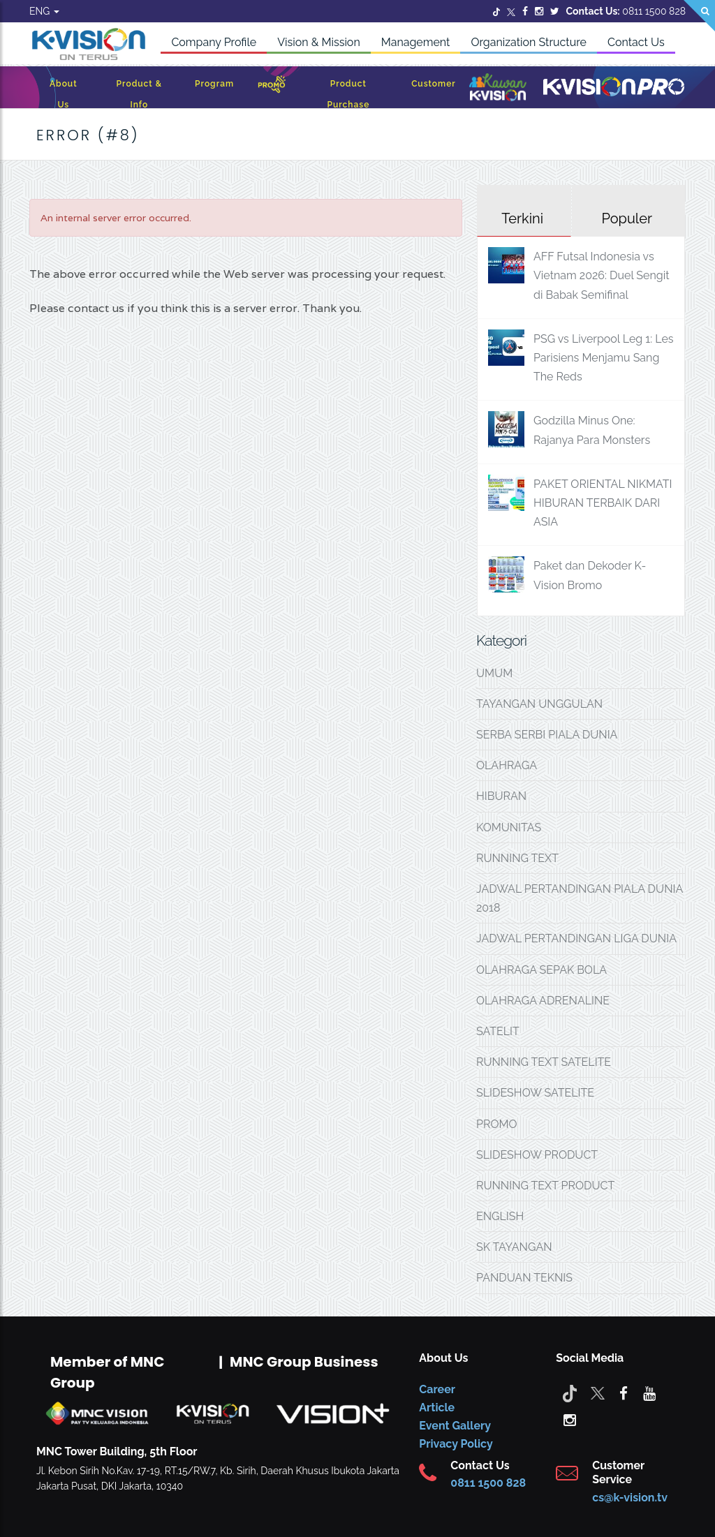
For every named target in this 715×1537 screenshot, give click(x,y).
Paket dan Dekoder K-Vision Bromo (589, 575)
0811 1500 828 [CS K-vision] (488, 1483)
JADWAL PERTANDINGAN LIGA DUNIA (576, 938)
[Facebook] (525, 11)
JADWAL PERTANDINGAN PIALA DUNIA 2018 (579, 898)
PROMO (496, 1124)
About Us (64, 94)
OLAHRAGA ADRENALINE (543, 1000)
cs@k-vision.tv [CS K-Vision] (630, 1497)
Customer (433, 84)
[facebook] (623, 1392)
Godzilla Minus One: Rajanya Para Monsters (591, 430)
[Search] (699, 15)
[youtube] (649, 1392)
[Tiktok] (570, 1392)
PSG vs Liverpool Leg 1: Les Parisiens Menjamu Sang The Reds (603, 357)
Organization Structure (529, 42)
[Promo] (271, 87)
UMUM (494, 673)
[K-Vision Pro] (614, 87)
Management (415, 42)
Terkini (522, 218)
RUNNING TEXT (517, 858)
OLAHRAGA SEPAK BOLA (541, 970)
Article (437, 1407)
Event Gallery (455, 1425)
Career (437, 1389)
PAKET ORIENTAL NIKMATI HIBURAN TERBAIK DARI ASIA (602, 502)
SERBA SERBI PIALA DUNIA (546, 734)
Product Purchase (348, 94)
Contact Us (636, 42)
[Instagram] (539, 11)
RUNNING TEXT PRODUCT (545, 1185)
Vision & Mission (318, 42)
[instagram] (570, 1419)
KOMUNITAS (508, 827)
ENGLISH (500, 1216)
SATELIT (497, 1031)
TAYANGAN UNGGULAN (539, 704)
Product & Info (139, 94)
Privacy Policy (455, 1443)
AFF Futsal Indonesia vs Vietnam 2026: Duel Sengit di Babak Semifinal (601, 275)
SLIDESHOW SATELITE (535, 1092)
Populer (626, 218)
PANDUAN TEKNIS (524, 1277)
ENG (44, 11)
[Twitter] (496, 11)
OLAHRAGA (506, 765)
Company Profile (213, 42)
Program (214, 84)
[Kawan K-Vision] (498, 88)
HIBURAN (501, 796)
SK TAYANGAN (514, 1247)
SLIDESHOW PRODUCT (537, 1154)
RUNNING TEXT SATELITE (543, 1062)
